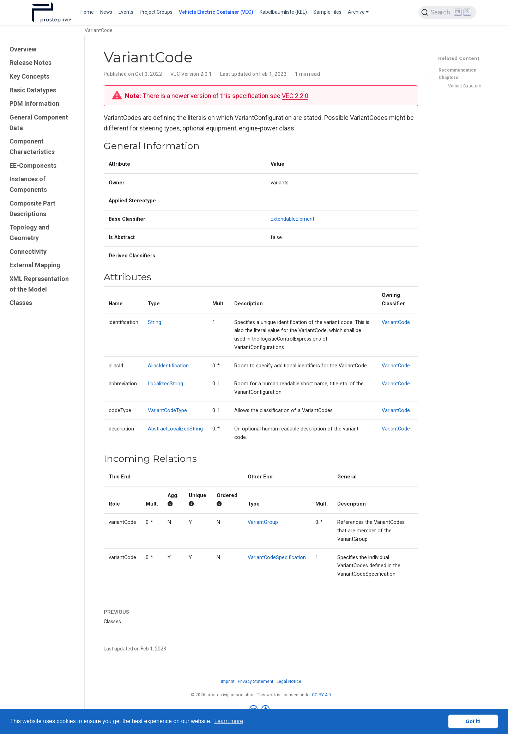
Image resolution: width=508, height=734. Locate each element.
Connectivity (28, 251)
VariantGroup (263, 522)
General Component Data (39, 122)
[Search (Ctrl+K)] (447, 12)
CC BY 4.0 (321, 694)
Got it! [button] (473, 721)
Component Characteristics (32, 146)
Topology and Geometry (29, 232)
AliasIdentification (168, 366)
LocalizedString (165, 384)
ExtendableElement (292, 219)
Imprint (228, 681)
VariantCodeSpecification (277, 558)
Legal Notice (289, 681)
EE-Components (33, 165)
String (154, 322)
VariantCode (396, 322)
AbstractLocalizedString (175, 429)
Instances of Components (28, 184)
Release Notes (31, 62)
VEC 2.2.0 (295, 95)
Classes (21, 302)
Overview (23, 49)
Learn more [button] (228, 721)
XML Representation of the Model (39, 284)
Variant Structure (464, 85)
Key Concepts (29, 76)
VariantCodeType (167, 411)
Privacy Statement (255, 681)
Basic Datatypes (33, 90)
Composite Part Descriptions (32, 209)
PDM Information (34, 103)
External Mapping (35, 265)
